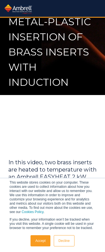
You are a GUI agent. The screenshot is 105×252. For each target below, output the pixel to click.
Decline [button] (64, 241)
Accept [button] (40, 241)
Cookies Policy (32, 212)
